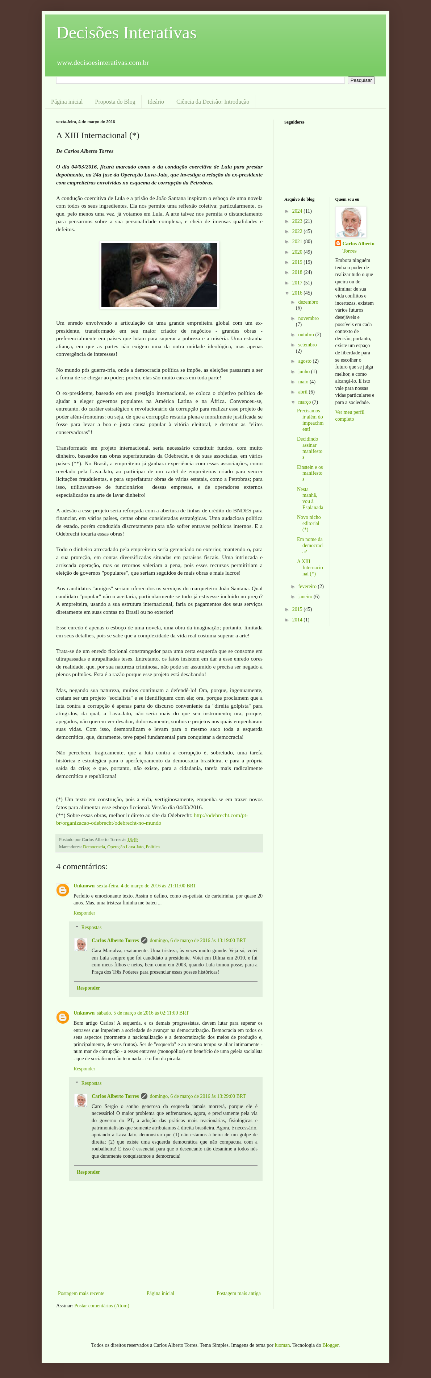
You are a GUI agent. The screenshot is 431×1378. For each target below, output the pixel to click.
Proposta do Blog (115, 102)
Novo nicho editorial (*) (309, 523)
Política (153, 846)
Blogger (330, 1345)
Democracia (94, 846)
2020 (298, 252)
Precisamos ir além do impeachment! (310, 420)
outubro (306, 334)
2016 (298, 293)
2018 (298, 272)
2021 (298, 241)
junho (304, 371)
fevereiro (308, 586)
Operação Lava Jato (125, 846)
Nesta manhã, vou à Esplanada (310, 498)
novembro (308, 318)
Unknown (84, 885)
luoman (282, 1345)
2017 (298, 283)
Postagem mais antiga (239, 1293)
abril (303, 392)
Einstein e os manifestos (310, 473)
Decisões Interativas (126, 32)
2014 (298, 620)
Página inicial (67, 102)
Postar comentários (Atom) (101, 1305)
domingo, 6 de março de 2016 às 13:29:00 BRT (198, 1096)
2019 (298, 262)
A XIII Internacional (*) (310, 567)
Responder (84, 913)
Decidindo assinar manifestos (309, 448)
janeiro (305, 596)
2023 (298, 221)
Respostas (91, 928)
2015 (298, 609)
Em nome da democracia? (310, 545)
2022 (298, 231)
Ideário (156, 102)
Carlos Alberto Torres (115, 940)
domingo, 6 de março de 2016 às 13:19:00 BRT (198, 940)
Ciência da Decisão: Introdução (212, 102)
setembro (307, 344)
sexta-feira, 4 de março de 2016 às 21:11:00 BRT (146, 885)
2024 (298, 211)
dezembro (308, 302)
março (305, 402)
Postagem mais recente (81, 1293)
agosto (305, 361)
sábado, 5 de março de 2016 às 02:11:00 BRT (143, 1013)
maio (304, 381)
